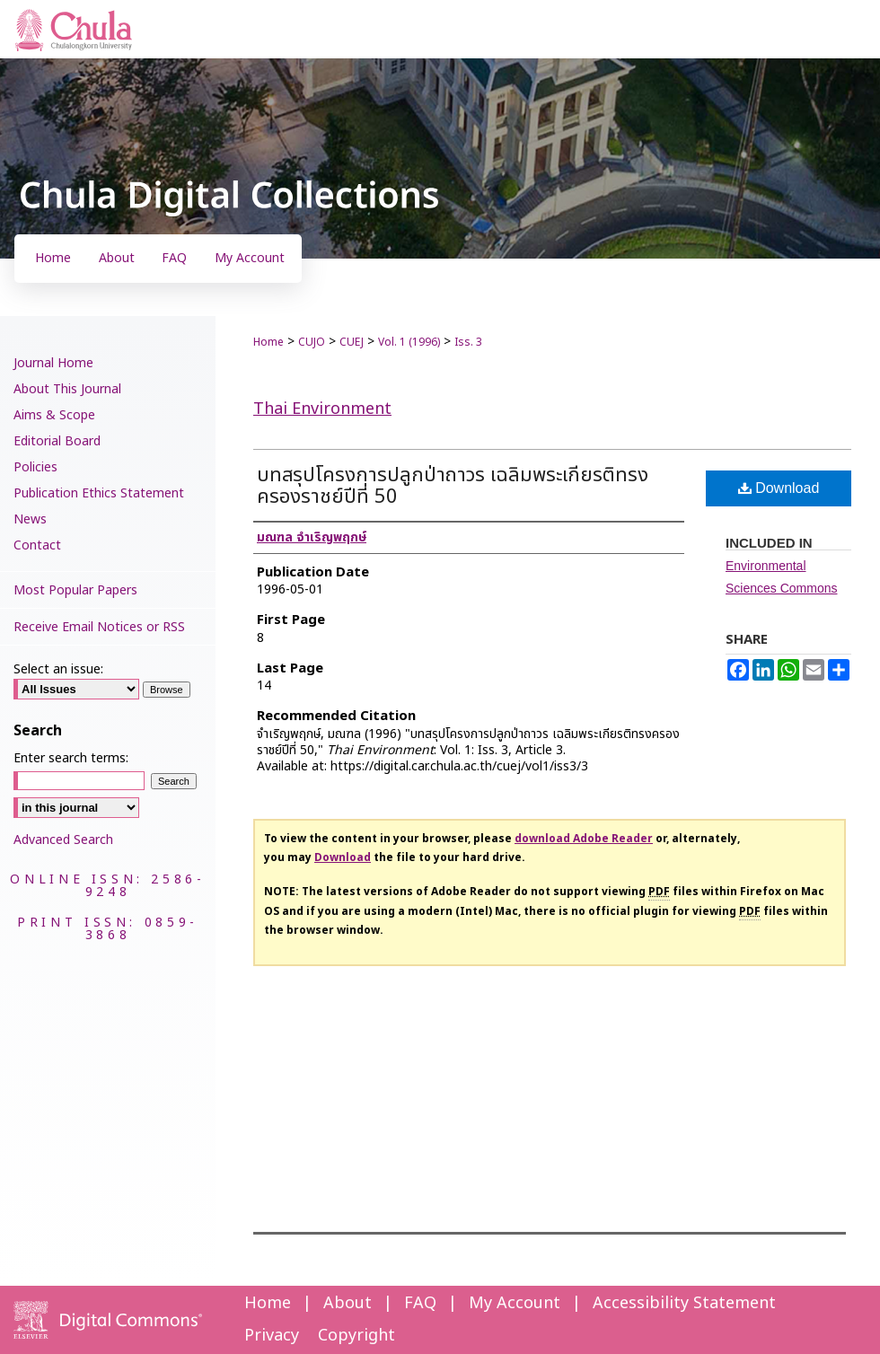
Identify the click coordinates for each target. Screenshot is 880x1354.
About (347, 1303)
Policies (35, 467)
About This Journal (67, 389)
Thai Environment (322, 409)
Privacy (271, 1335)
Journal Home (53, 363)
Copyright (356, 1335)
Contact (37, 545)
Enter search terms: (70, 758)
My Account (514, 1303)
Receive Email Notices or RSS (99, 627)
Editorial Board (57, 441)
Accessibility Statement (684, 1303)
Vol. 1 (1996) (409, 342)
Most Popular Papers (75, 590)
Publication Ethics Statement (98, 493)
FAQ (420, 1303)
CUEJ (351, 342)
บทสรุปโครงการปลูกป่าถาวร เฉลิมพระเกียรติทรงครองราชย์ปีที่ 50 (452, 486)
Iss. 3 (468, 342)
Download (779, 488)
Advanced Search (63, 840)
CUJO (311, 342)
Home (268, 342)
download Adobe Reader (584, 839)
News (30, 519)
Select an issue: (58, 669)
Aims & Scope (54, 415)
